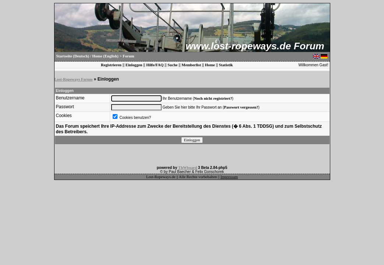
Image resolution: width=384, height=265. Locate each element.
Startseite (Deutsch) (72, 56)
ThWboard (187, 168)
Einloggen (134, 65)
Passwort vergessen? (241, 107)
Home (210, 65)
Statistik (226, 65)
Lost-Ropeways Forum (73, 79)
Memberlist (191, 65)
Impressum (229, 177)
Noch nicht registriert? (213, 98)
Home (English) (105, 56)
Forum (128, 56)
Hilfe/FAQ (154, 65)
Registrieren (111, 65)
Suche (172, 65)
